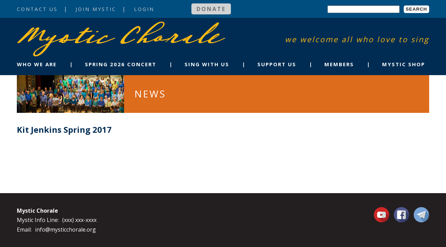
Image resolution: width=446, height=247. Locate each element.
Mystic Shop (403, 64)
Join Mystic (96, 9)
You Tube (382, 214)
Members (339, 64)
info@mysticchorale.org (65, 229)
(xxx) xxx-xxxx (79, 220)
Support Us (276, 64)
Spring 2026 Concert (120, 64)
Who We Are (37, 64)
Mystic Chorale (56, 28)
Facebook (401, 210)
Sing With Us (207, 64)
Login (144, 9)
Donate (211, 9)
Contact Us (37, 9)
